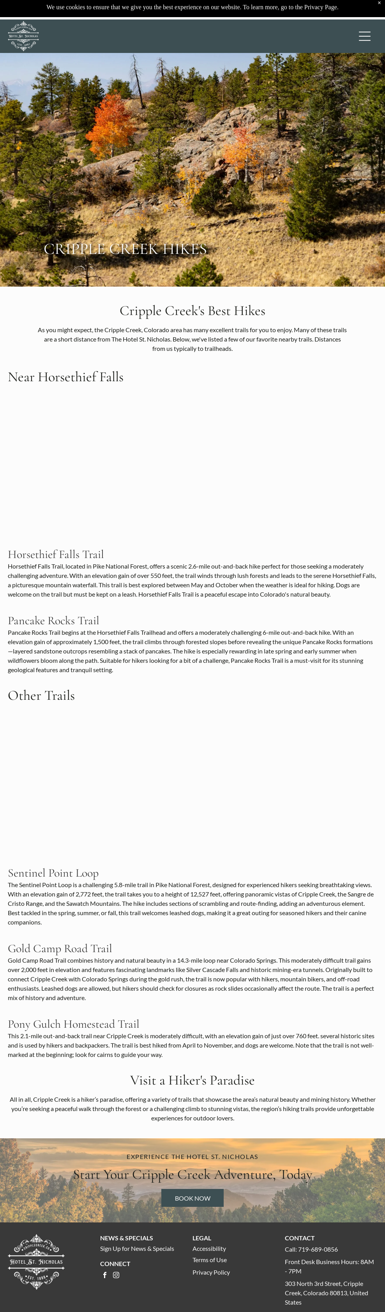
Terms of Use (209, 1259)
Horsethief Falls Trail (56, 554)
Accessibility (209, 1248)
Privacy (202, 1272)
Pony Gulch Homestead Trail (74, 1024)
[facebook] (104, 1276)
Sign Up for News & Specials (137, 1248)
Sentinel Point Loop (53, 873)
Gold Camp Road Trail (60, 948)
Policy (222, 1272)
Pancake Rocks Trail (53, 620)
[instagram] (116, 1276)
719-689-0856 (318, 1249)
